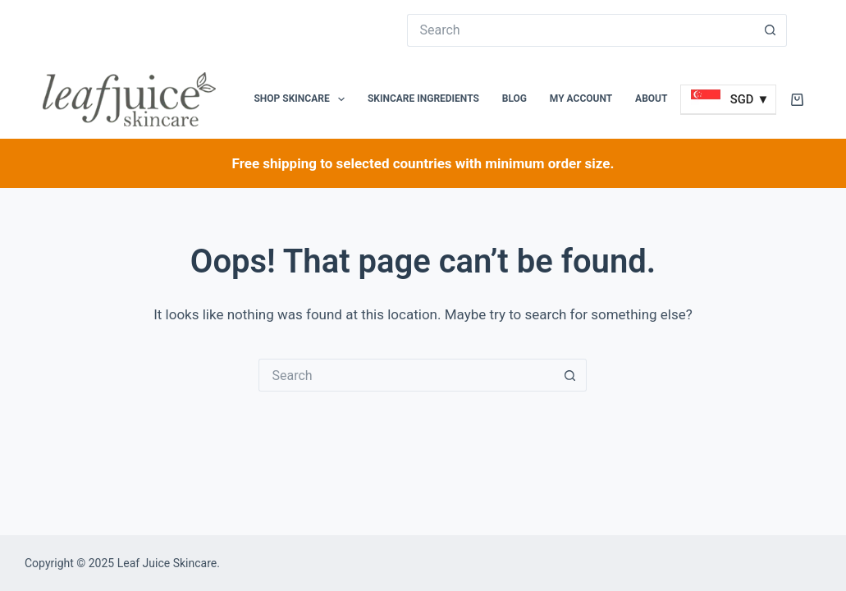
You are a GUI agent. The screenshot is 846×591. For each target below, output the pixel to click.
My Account (581, 98)
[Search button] (770, 30)
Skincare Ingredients (423, 98)
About (651, 98)
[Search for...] (581, 30)
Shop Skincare (302, 99)
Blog (514, 98)
